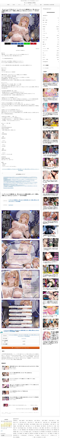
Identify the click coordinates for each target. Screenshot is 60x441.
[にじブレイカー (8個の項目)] (46, 433)
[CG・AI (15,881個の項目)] (55, 418)
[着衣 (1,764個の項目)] (32, 426)
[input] (51, 68)
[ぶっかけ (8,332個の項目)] (49, 420)
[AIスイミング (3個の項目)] (55, 433)
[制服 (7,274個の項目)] (56, 420)
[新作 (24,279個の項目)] (25, 418)
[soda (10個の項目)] (39, 433)
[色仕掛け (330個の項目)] (50, 429)
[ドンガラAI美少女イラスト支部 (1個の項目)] (46, 435)
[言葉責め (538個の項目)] (43, 427)
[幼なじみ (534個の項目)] (50, 427)
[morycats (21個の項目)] (25, 433)
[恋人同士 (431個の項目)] (37, 429)
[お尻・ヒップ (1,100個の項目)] (17, 427)
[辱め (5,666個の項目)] (29, 422)
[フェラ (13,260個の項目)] (34, 420)
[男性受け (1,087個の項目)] (25, 427)
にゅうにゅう (11, 202)
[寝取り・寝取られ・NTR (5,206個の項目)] (38, 422)
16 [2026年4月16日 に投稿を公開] (6, 423)
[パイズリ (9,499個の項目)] (41, 420)
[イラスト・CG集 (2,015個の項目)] (54, 424)
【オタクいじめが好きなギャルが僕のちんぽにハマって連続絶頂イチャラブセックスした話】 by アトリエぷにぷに (16, 179)
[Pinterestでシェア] (30, 44)
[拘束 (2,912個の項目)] (40, 424)
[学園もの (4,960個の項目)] (48, 422)
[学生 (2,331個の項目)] (46, 424)
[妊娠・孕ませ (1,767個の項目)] (24, 426)
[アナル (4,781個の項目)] (56, 422)
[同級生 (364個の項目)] (44, 429)
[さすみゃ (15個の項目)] (32, 433)
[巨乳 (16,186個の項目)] (48, 418)
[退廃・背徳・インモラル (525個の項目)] (19, 429)
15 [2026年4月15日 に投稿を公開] (4, 423)
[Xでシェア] (5, 44)
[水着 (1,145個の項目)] (56, 426)
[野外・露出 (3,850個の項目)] (23, 424)
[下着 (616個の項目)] (37, 427)
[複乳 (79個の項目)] (56, 431)
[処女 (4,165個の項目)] (16, 424)
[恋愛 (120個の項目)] (27, 431)
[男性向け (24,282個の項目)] (17, 418)
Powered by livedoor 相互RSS (8, 185)
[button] (36, 44)
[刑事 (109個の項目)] (32, 431)
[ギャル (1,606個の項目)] (38, 426)
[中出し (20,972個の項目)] (40, 418)
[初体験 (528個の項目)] (56, 427)
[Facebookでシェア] (11, 44)
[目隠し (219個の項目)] (16, 431)
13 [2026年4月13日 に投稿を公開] (1, 423)
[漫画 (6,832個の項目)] (23, 422)
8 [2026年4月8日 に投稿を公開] (4, 422)
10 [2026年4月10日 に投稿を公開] (7, 422)
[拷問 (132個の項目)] (21, 431)
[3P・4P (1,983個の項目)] (16, 426)
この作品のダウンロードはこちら (21, 345)
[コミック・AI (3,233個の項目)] (32, 424)
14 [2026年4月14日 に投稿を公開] (3, 423)
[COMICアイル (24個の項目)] (17, 433)
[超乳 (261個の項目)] (56, 429)
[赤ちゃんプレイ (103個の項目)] (45, 431)
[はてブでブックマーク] (17, 44)
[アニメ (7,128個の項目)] (16, 422)
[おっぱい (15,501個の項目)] (26, 420)
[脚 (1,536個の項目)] (44, 426)
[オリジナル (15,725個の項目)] (17, 420)
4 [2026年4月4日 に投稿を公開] (9, 420)
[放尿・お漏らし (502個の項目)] (29, 429)
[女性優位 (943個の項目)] (32, 427)
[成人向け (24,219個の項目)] (33, 418)
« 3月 (1, 428)
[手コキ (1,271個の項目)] (50, 426)
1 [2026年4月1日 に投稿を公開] (4, 420)
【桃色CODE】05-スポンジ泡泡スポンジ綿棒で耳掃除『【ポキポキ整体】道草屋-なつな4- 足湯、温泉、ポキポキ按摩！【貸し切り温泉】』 (19, 178)
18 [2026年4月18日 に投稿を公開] (9, 423)
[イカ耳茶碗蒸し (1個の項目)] (23, 435)
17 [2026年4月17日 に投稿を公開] (7, 423)
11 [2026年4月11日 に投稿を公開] (9, 422)
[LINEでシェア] (24, 44)
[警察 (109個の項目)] (37, 431)
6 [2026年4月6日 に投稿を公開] (1, 422)
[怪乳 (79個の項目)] (52, 431)
